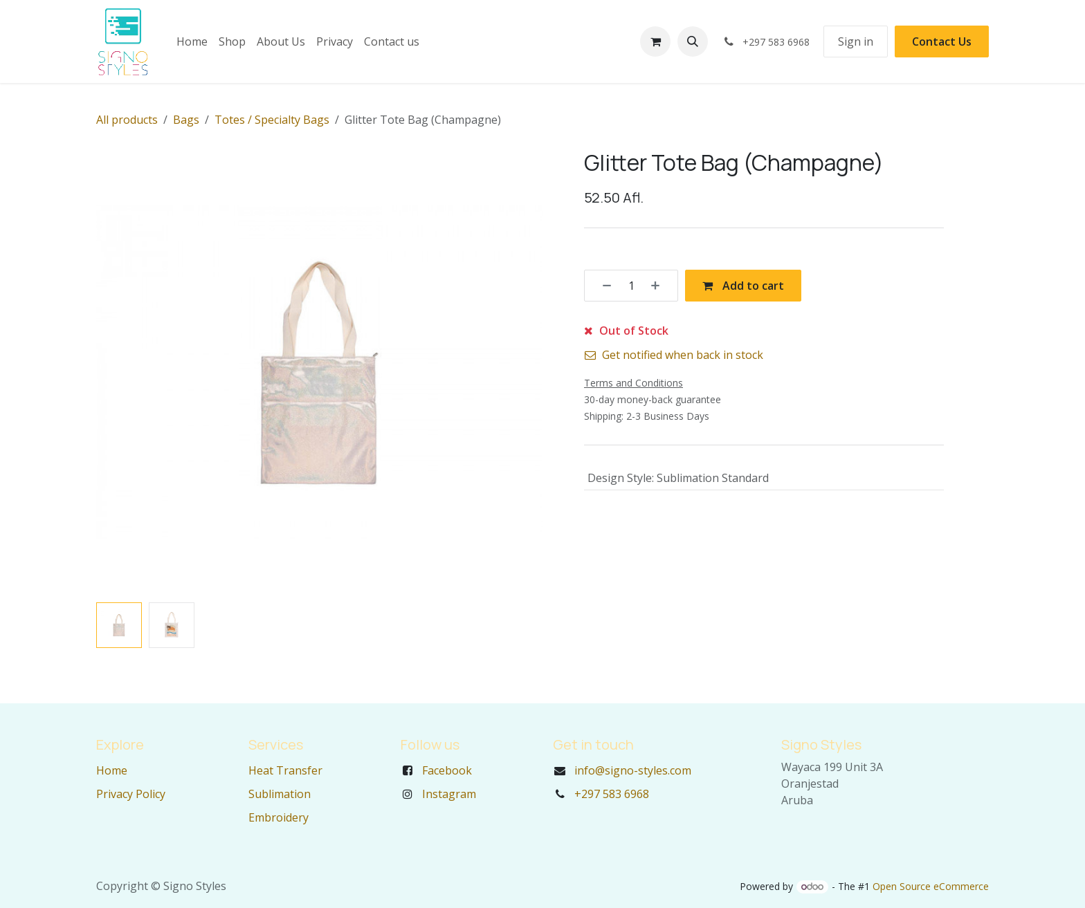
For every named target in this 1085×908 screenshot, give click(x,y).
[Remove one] (602, 285)
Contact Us (942, 41)
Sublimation (279, 794)
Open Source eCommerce (931, 886)
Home (111, 770)
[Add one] (660, 285)
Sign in (855, 41)
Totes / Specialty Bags (272, 119)
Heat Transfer (285, 770)
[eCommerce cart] (655, 41)
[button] (692, 41)
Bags (186, 119)
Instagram (449, 794)
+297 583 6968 (611, 794)
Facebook (447, 770)
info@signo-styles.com (632, 770)
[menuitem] (192, 41)
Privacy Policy (130, 794)
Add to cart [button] (743, 285)
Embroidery (278, 817)
